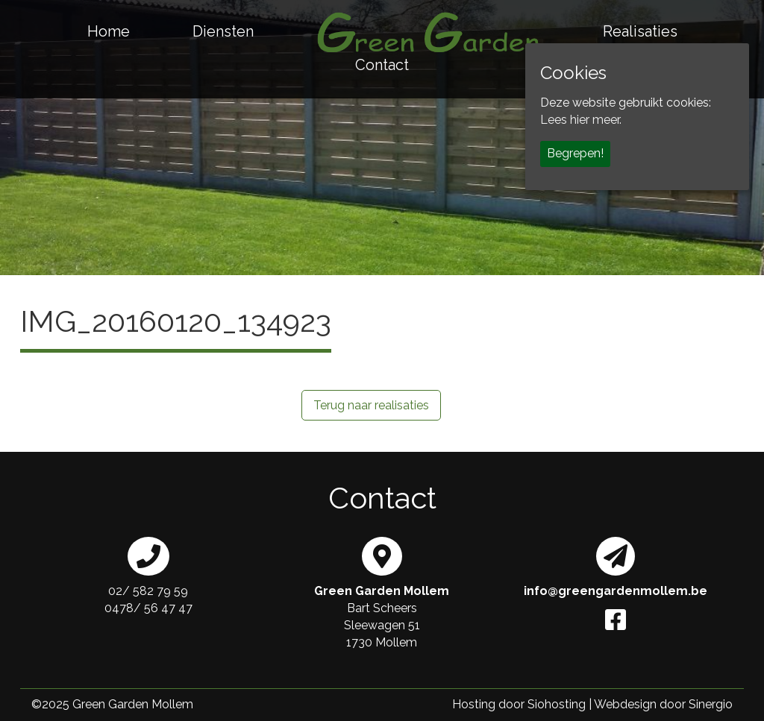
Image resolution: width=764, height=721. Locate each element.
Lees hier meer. (580, 120)
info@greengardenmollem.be (615, 591)
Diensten (223, 31)
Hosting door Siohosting (519, 704)
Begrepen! (575, 153)
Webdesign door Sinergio (663, 704)
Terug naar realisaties (371, 405)
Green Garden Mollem (132, 704)
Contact (382, 65)
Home (108, 31)
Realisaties (640, 31)
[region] (382, 137)
